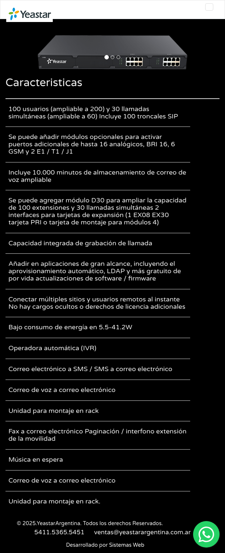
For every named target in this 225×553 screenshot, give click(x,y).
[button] (21, 52)
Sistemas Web (126, 545)
